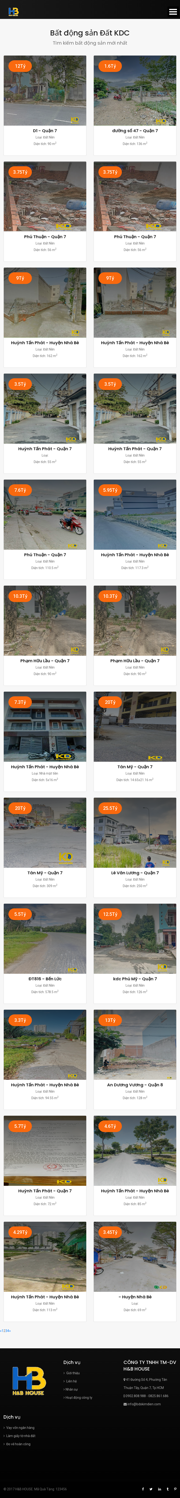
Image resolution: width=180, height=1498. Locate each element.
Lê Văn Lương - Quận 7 (135, 873)
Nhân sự (71, 1389)
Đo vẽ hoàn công (17, 1444)
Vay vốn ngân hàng (19, 1428)
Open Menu (173, 12)
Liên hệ (70, 1381)
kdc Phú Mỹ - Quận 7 (135, 979)
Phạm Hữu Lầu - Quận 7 (45, 661)
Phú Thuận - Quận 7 (45, 237)
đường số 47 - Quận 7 (135, 131)
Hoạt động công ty (78, 1397)
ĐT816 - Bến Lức (45, 979)
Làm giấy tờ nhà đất (19, 1436)
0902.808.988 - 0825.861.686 (146, 1396)
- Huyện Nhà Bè (135, 1297)
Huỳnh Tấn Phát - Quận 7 (45, 449)
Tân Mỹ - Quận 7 (135, 767)
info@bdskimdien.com (142, 1404)
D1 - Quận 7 (45, 131)
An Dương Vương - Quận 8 (135, 1085)
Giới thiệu (72, 1373)
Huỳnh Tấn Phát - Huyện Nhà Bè (45, 343)
